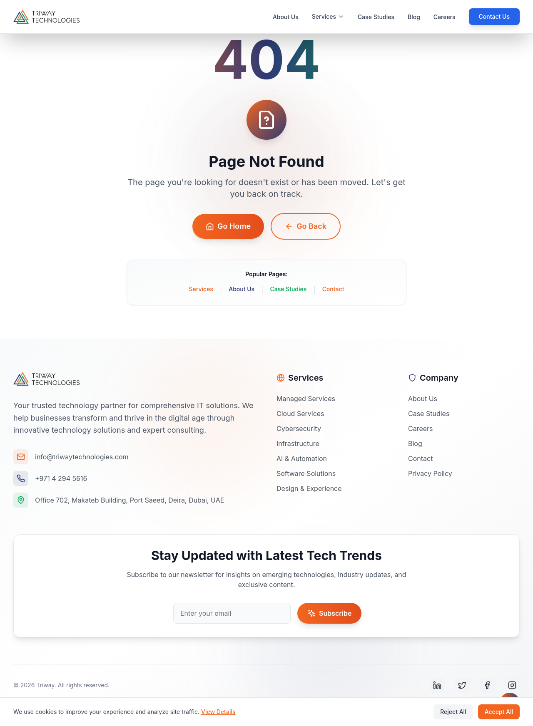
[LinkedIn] (437, 685)
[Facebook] (487, 685)
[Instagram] (512, 685)
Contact (333, 288)
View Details (218, 711)
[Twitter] (462, 685)
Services (201, 288)
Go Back (305, 226)
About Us (286, 16)
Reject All (453, 711)
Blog (414, 16)
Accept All (499, 711)
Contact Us (494, 16)
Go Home (228, 226)
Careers (444, 16)
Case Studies (376, 16)
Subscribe (329, 613)
